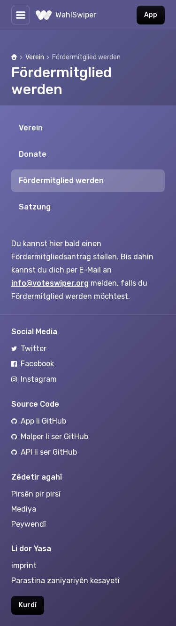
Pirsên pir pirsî (36, 494)
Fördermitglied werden (61, 180)
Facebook (32, 363)
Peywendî (28, 524)
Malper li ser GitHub (49, 436)
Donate (32, 154)
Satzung (35, 206)
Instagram (34, 379)
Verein (34, 57)
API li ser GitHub (44, 452)
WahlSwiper (66, 15)
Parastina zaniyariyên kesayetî (65, 580)
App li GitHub (38, 421)
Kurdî (28, 605)
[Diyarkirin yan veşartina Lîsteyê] (20, 15)
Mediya (23, 509)
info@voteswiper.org (50, 283)
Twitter (28, 348)
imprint (24, 565)
